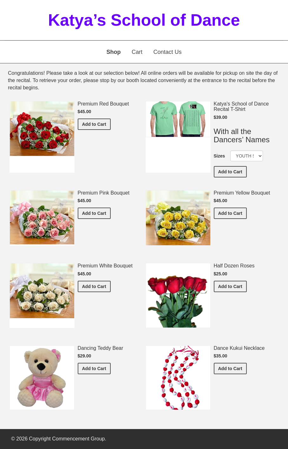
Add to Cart (96, 124)
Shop (114, 52)
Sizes (219, 155)
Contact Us (167, 52)
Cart (137, 52)
